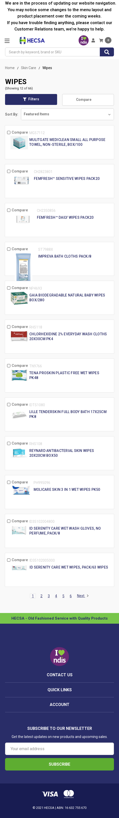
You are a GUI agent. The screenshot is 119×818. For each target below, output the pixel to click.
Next (83, 596)
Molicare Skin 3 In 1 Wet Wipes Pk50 (67, 489)
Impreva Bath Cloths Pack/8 (64, 256)
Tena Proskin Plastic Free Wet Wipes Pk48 (64, 375)
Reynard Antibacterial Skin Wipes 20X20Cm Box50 (61, 453)
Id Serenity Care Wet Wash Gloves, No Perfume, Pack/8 (65, 530)
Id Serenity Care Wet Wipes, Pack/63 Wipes (69, 567)
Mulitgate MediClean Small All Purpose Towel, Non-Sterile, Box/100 (67, 142)
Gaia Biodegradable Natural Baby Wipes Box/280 (67, 297)
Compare (88, 100)
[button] (31, 99)
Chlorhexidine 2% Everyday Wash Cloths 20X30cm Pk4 (68, 336)
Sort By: (11, 114)
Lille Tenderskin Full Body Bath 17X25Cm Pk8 (68, 414)
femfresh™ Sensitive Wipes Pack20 (67, 179)
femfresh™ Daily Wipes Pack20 (65, 217)
